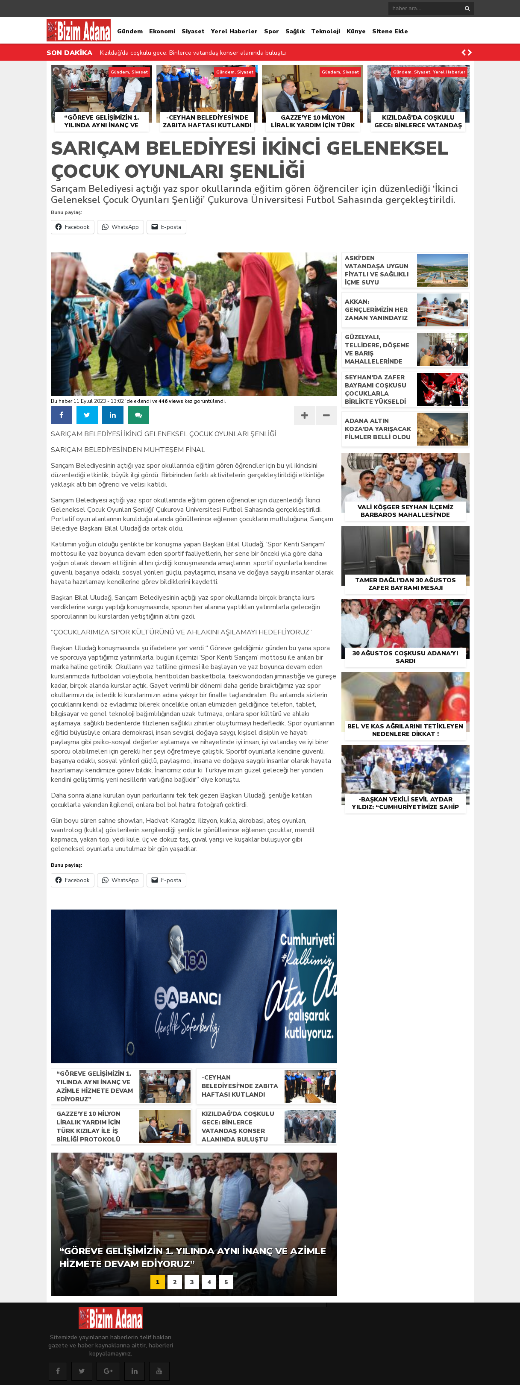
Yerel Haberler (234, 31)
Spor (271, 31)
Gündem (130, 31)
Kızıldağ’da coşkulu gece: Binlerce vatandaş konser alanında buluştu (193, 53)
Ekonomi (162, 31)
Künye (356, 31)
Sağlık (295, 31)
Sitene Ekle (390, 31)
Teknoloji (325, 31)
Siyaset (193, 31)
